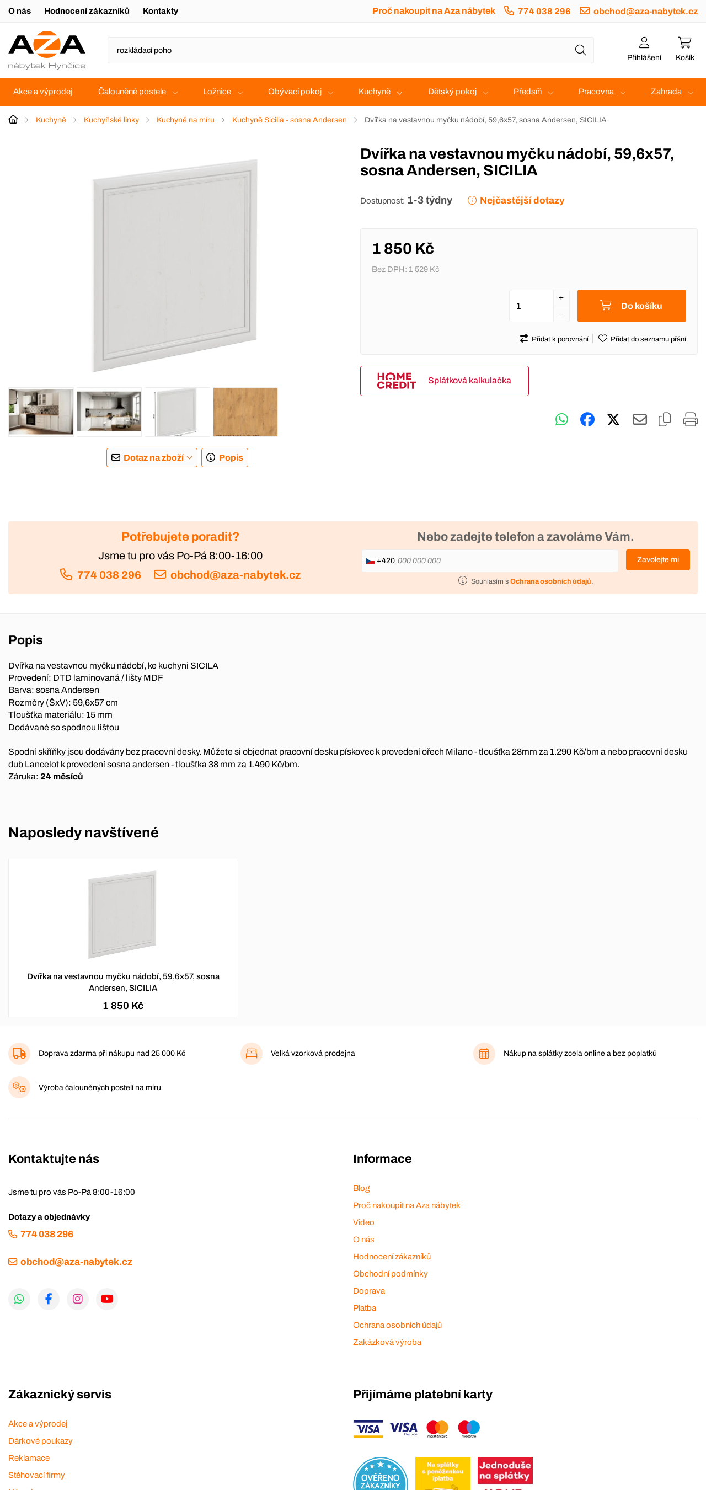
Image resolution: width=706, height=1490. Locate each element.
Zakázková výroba (387, 1342)
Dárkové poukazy (40, 1440)
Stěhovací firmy (36, 1475)
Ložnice (217, 91)
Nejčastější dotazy (522, 200)
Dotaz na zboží (154, 457)
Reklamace (29, 1458)
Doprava (369, 1290)
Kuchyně (375, 91)
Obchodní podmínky (390, 1273)
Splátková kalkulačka (469, 380)
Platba (364, 1308)
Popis (231, 457)
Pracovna (596, 91)
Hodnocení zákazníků (87, 11)
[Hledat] (581, 50)
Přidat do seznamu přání (648, 339)
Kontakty (160, 11)
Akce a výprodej (42, 91)
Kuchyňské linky (111, 120)
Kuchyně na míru (186, 120)
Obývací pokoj (295, 91)
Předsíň (528, 91)
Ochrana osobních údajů (397, 1325)
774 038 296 (544, 11)
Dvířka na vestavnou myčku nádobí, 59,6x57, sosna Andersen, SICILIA (123, 982)
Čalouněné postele (132, 91)
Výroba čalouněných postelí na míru (100, 1087)
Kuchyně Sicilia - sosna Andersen (289, 120)
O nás (19, 11)
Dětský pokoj (452, 91)
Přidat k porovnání (560, 339)
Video (364, 1222)
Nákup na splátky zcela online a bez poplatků (580, 1053)
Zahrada (666, 91)
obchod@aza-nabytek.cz (645, 11)
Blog (361, 1188)
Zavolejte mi (658, 560)
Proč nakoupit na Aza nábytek (433, 10)
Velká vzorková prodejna (313, 1053)
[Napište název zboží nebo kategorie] (351, 50)
